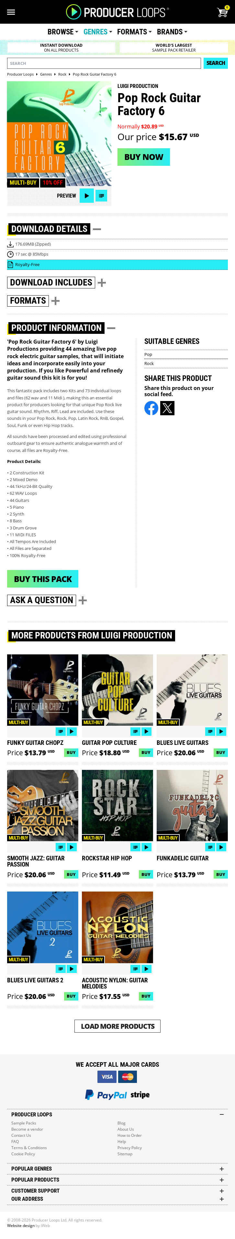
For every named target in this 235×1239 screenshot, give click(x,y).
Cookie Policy (23, 1154)
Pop (148, 354)
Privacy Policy (130, 1147)
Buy (71, 752)
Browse (60, 32)
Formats (132, 32)
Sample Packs (23, 1123)
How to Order (130, 1135)
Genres (95, 32)
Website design (21, 1225)
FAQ (15, 1141)
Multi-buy (23, 182)
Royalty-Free (27, 264)
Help (122, 1141)
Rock (149, 363)
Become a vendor (27, 1129)
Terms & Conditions (29, 1147)
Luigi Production (138, 86)
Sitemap (125, 1154)
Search (216, 63)
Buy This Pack (43, 578)
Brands (170, 32)
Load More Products (117, 1026)
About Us (126, 1129)
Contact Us (21, 1135)
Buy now (143, 156)
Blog (122, 1123)
